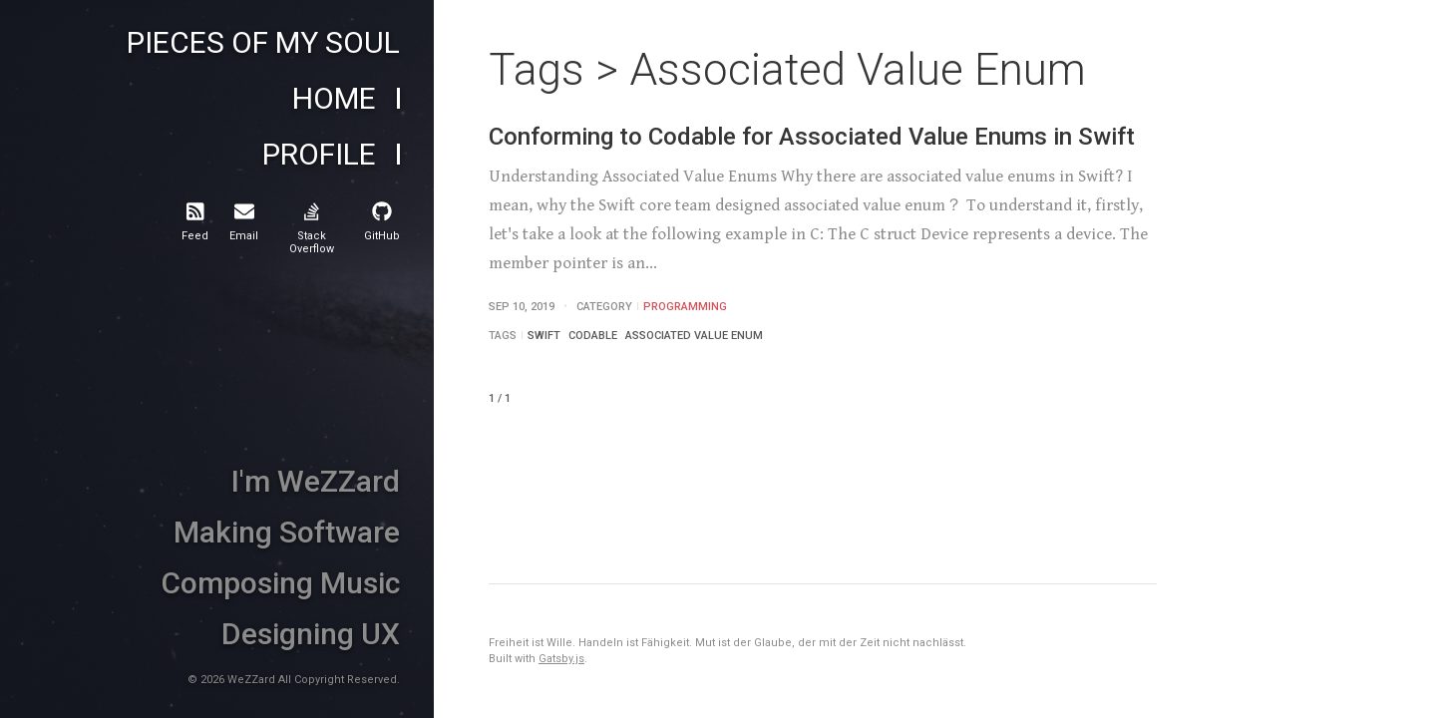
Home (334, 99)
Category (604, 306)
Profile (319, 155)
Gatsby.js (561, 658)
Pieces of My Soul (263, 43)
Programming (685, 306)
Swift (544, 335)
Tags (503, 335)
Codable (592, 335)
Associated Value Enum (694, 335)
